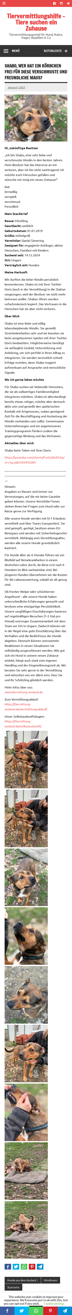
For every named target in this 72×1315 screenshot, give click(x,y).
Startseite (13, 1287)
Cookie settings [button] (54, 1303)
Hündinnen (50, 1280)
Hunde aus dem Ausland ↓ (22, 1280)
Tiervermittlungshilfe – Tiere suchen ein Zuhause (36, 22)
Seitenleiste (53, 51)
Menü (16, 51)
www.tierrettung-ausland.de (24, 692)
